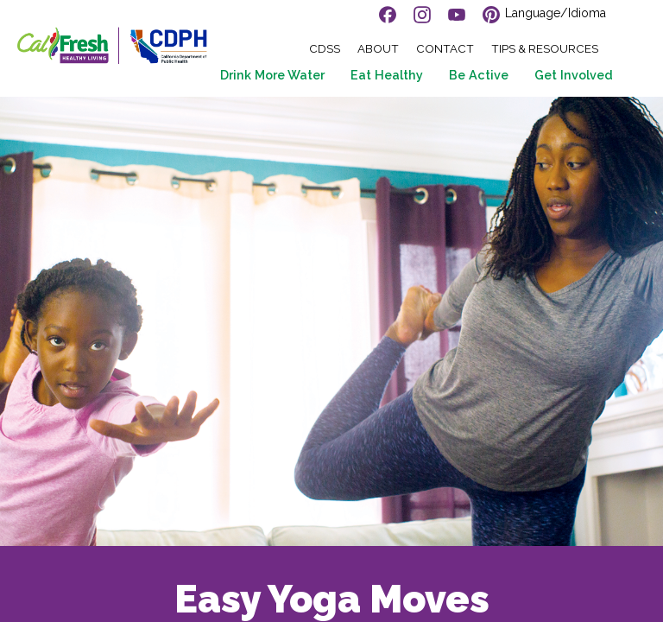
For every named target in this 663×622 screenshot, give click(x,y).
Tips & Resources (544, 48)
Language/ (555, 13)
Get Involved (573, 74)
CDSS (324, 48)
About (378, 48)
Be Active (478, 74)
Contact (445, 48)
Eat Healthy (386, 74)
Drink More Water (272, 74)
